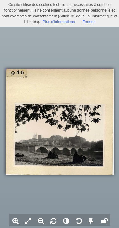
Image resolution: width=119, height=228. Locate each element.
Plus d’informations (59, 22)
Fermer (89, 22)
